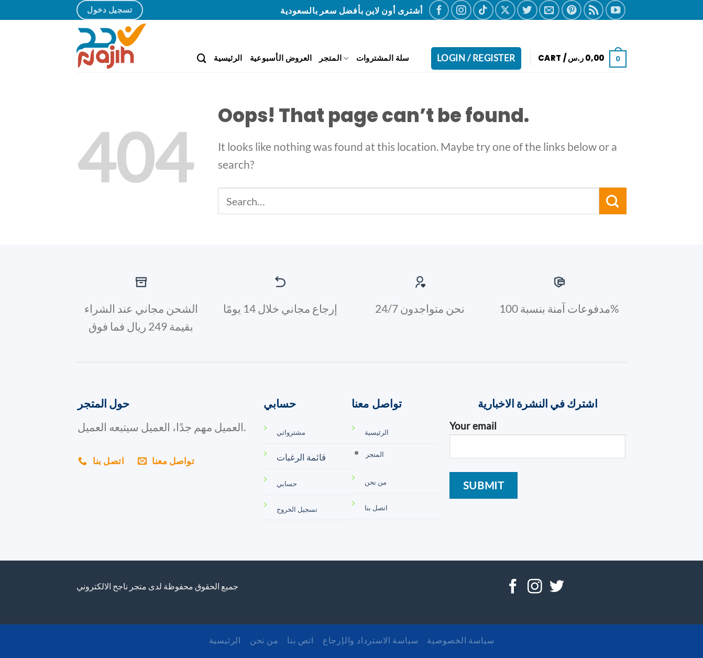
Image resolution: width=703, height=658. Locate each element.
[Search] (201, 58)
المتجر (333, 57)
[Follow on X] (505, 10)
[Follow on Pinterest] (571, 10)
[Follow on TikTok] (483, 10)
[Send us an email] (549, 10)
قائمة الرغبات (301, 457)
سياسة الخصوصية (460, 640)
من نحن (264, 640)
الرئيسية (228, 57)
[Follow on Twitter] (527, 10)
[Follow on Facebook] (439, 10)
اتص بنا (300, 640)
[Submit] (613, 201)
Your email (537, 444)
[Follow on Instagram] (461, 10)
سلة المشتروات (383, 57)
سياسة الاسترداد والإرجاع (371, 640)
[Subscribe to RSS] (593, 10)
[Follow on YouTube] (615, 10)
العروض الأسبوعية (281, 57)
